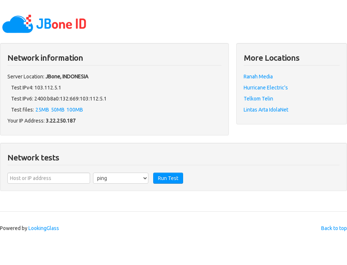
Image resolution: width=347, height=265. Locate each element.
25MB (42, 110)
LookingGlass (43, 228)
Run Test (168, 178)
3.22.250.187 (61, 121)
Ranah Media (258, 77)
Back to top (334, 228)
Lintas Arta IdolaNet (266, 110)
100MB (74, 110)
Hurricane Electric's (266, 88)
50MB (58, 110)
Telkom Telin (258, 99)
